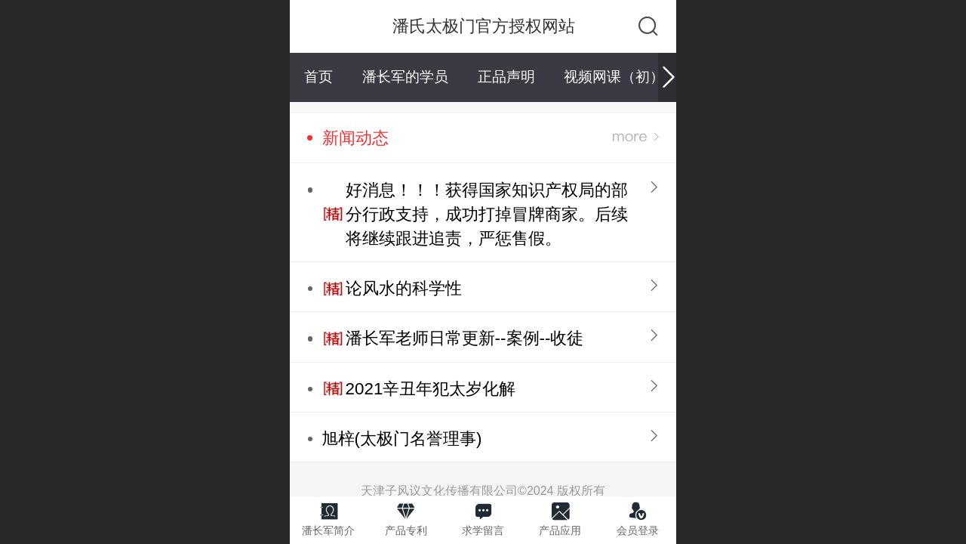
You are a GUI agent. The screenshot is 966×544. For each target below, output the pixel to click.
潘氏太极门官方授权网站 (483, 26)
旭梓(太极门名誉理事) (401, 438)
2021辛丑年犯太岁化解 (431, 388)
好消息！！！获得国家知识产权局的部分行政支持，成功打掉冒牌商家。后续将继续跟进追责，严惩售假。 (487, 214)
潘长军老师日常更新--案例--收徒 (465, 338)
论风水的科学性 (404, 288)
